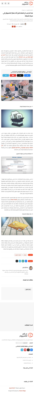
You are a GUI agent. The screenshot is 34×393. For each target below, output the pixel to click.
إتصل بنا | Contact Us (28, 360)
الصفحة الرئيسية (30, 10)
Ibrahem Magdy (22, 391)
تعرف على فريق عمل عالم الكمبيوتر (25, 357)
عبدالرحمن (22, 24)
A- (12, 26)
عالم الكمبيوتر (12, 388)
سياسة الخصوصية (28, 363)
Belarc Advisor (14, 200)
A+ (14, 26)
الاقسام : (31, 343)
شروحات (23, 10)
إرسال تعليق (28, 289)
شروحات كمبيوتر (18, 255)
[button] (26, 261)
